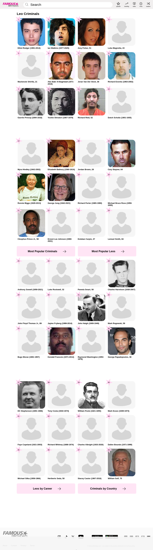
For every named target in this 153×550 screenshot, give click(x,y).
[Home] (26, 535)
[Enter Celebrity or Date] (67, 4)
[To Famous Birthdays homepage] (11, 4)
